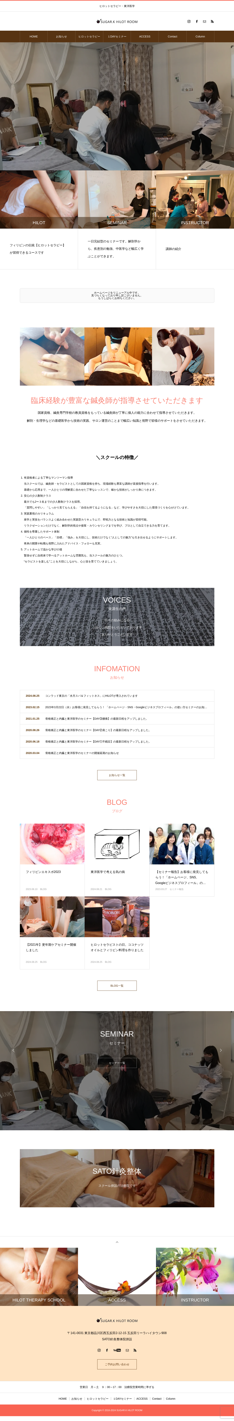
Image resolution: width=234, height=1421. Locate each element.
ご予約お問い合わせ (117, 1368)
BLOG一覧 (117, 988)
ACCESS (144, 36)
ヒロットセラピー (89, 36)
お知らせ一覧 (117, 776)
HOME (34, 36)
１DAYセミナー (117, 36)
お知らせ (61, 36)
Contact (172, 36)
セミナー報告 (177, 891)
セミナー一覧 (117, 1066)
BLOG (43, 891)
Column (200, 36)
